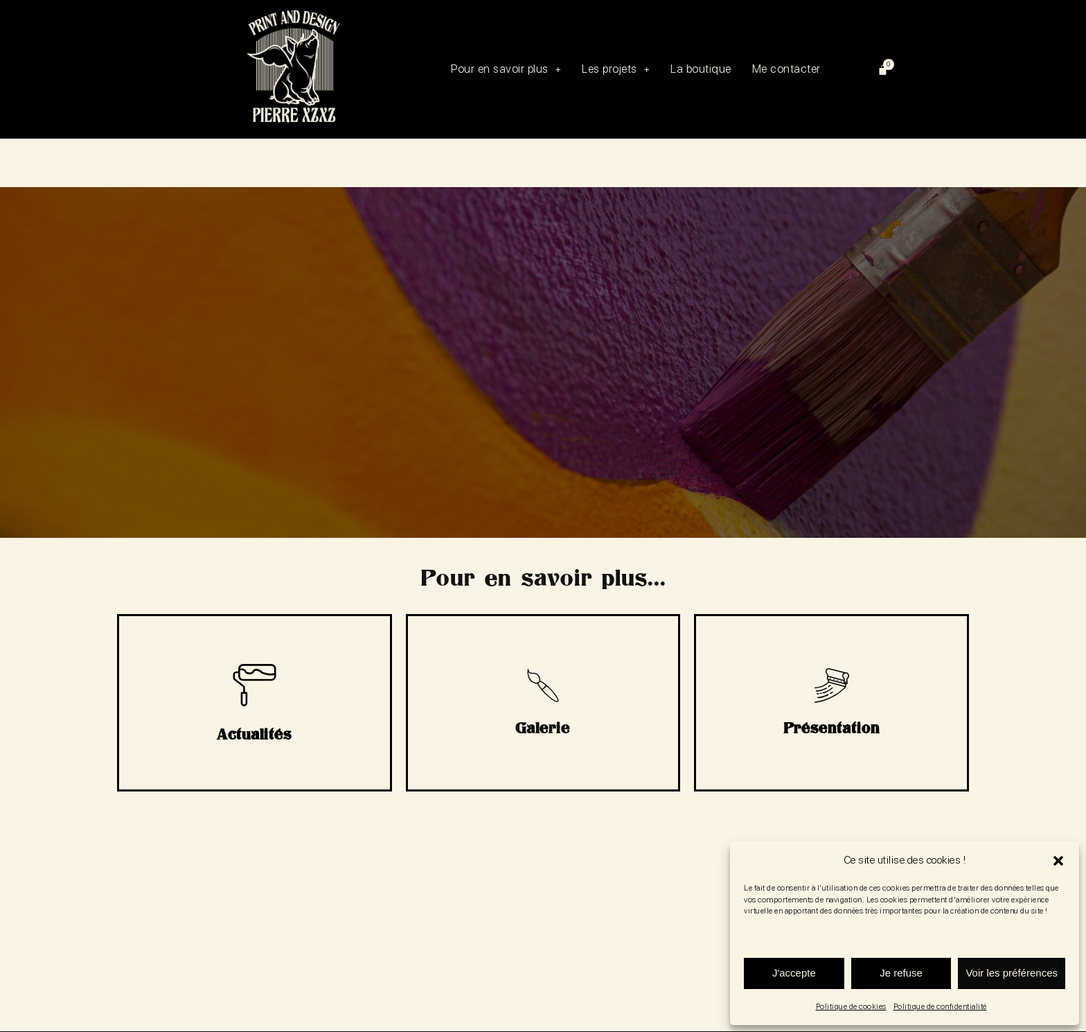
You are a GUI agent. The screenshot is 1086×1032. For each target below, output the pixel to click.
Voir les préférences (1011, 973)
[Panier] (883, 69)
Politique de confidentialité (940, 1006)
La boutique (705, 69)
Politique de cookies (851, 1006)
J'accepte (794, 973)
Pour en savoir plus (511, 69)
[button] (1058, 861)
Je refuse (901, 973)
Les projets (621, 69)
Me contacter (786, 69)
